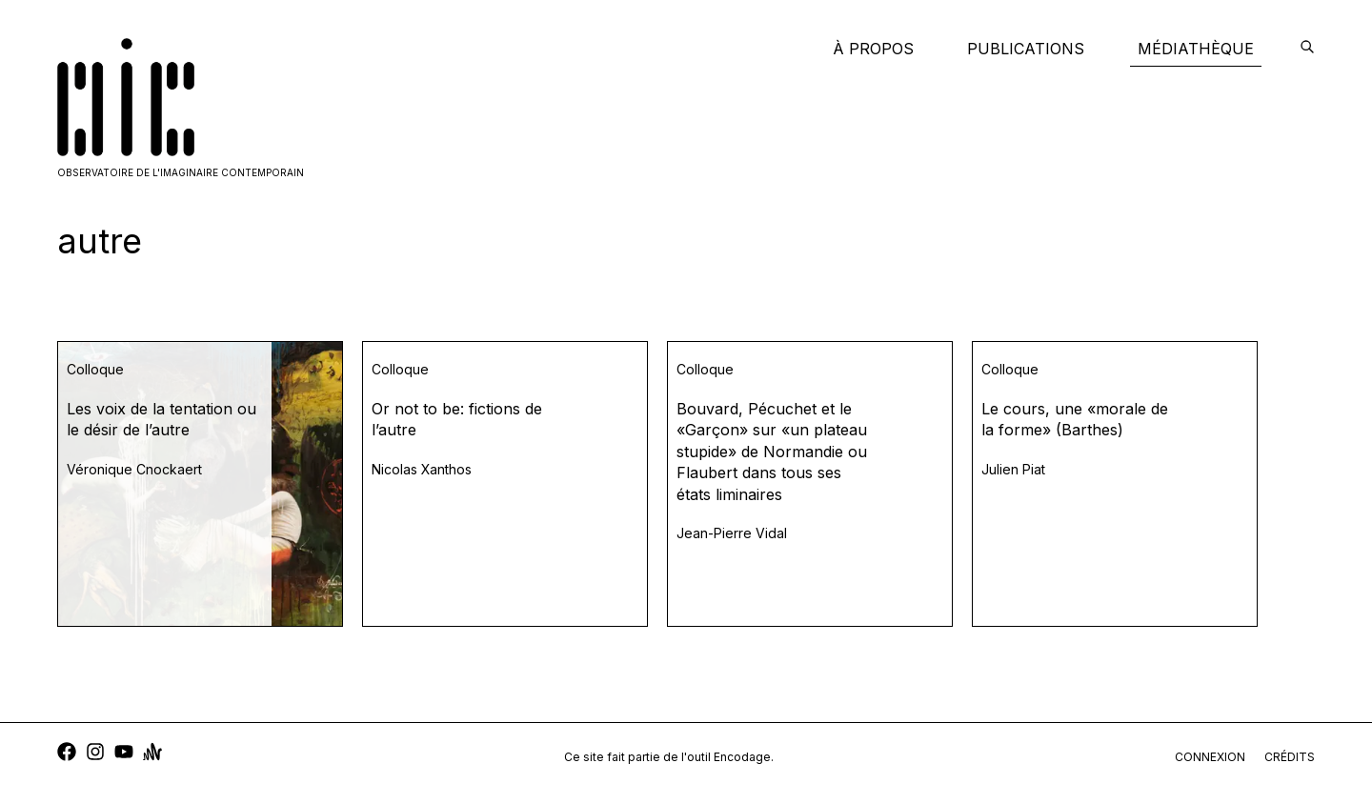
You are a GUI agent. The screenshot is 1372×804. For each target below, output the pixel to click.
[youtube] (123, 754)
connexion (1210, 757)
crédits (1289, 757)
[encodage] (1307, 48)
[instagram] (95, 754)
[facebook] (66, 754)
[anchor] (152, 754)
